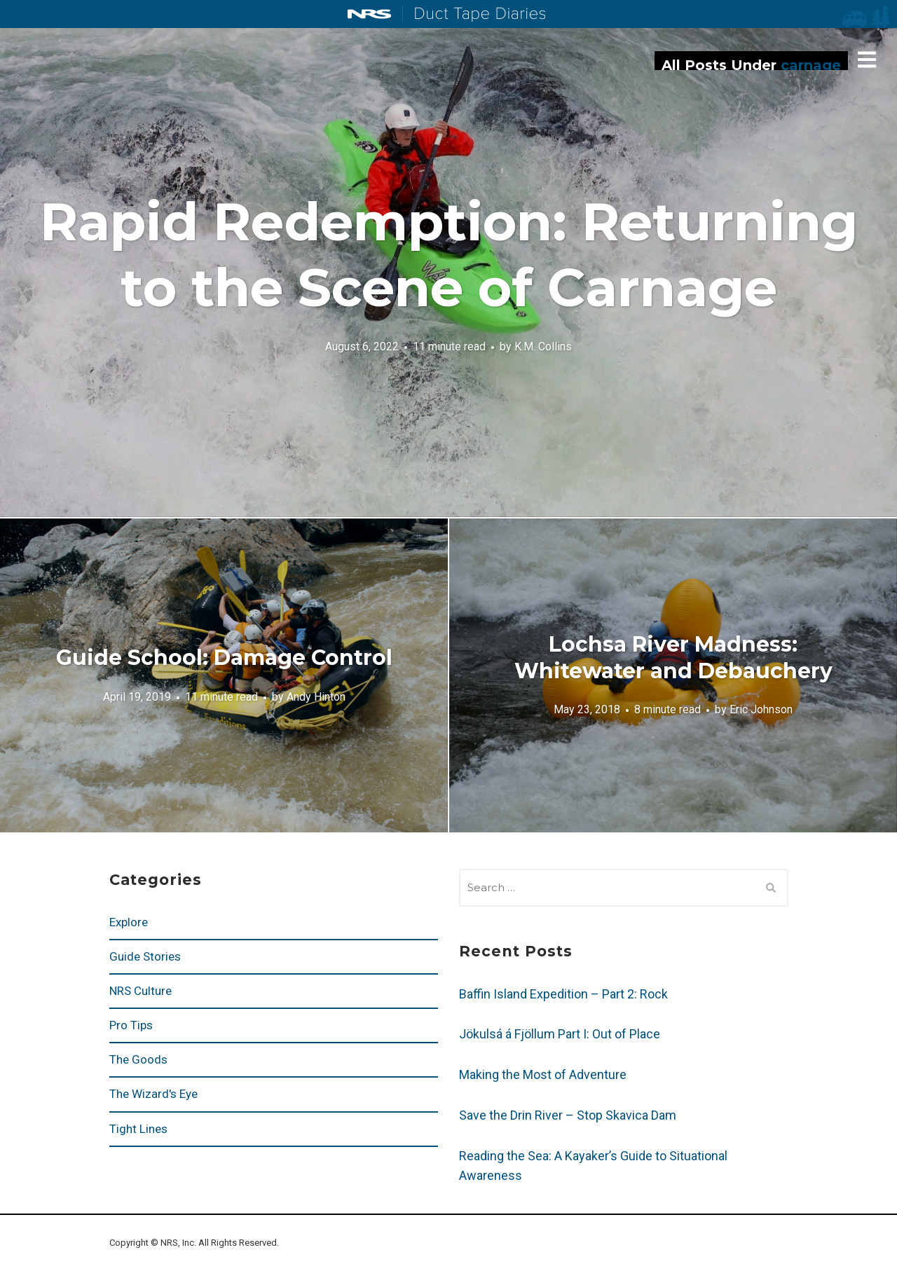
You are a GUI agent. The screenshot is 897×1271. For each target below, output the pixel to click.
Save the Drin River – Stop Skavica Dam (567, 1115)
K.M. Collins (543, 345)
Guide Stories (145, 956)
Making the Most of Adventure (542, 1074)
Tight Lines (138, 1129)
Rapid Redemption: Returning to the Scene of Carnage (449, 254)
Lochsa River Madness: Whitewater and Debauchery (673, 657)
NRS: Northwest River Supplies (369, 14)
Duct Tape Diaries (474, 15)
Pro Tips (131, 1025)
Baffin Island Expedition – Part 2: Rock (563, 994)
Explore (128, 922)
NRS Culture (140, 991)
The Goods (138, 1059)
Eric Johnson (761, 709)
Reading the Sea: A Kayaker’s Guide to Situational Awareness (593, 1165)
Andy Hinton (316, 696)
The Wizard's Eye (153, 1094)
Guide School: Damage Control (224, 658)
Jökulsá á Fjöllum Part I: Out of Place (559, 1033)
